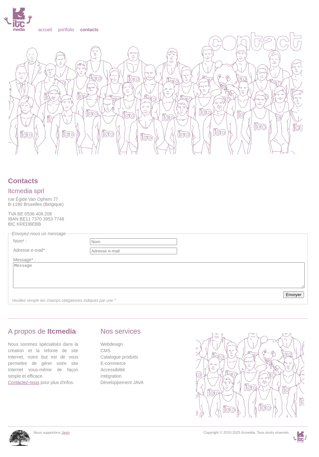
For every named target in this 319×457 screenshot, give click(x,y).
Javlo (66, 437)
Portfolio (66, 29)
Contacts (89, 29)
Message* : (24, 259)
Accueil (45, 29)
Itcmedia (18, 19)
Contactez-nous (23, 387)
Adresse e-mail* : (30, 250)
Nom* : (20, 240)
